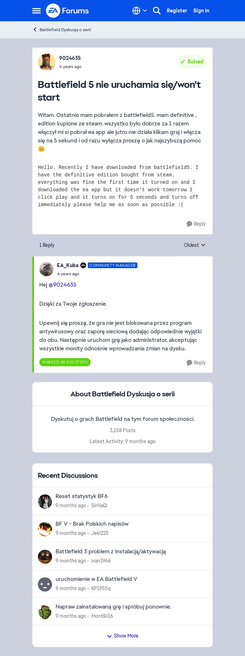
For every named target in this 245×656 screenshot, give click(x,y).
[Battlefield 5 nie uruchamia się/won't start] (97, 274)
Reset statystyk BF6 (82, 496)
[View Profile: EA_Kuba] (46, 269)
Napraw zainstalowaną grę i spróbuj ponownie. (113, 606)
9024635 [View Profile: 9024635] (70, 58)
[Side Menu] (36, 10)
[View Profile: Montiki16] (45, 612)
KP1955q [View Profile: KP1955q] (100, 588)
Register (177, 10)
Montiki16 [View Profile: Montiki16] (102, 615)
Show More (122, 636)
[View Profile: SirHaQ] (45, 501)
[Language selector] (139, 11)
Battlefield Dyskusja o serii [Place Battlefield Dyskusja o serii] (61, 30)
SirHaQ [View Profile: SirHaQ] (99, 505)
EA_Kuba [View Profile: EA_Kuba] (68, 265)
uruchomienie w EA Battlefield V (96, 579)
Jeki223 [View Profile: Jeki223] (99, 533)
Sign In (201, 10)
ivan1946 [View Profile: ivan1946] (101, 561)
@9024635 (62, 284)
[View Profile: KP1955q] (45, 584)
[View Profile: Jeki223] (45, 529)
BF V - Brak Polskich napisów (92, 523)
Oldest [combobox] (195, 245)
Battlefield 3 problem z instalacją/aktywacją (111, 551)
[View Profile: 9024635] (47, 62)
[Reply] (196, 224)
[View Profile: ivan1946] (45, 557)
